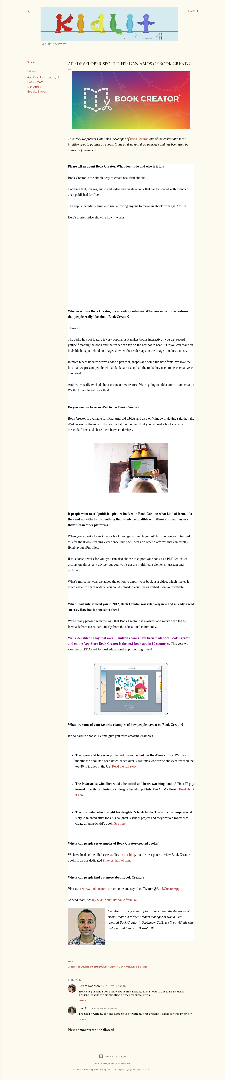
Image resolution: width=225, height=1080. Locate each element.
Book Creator (35, 82)
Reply (82, 1000)
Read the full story (124, 766)
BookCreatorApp (168, 889)
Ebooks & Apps (37, 91)
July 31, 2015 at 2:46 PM (113, 986)
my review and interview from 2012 (115, 900)
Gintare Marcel (122, 1063)
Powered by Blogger (112, 1056)
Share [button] (31, 62)
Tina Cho (84, 1008)
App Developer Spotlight (43, 77)
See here (119, 823)
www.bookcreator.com (97, 889)
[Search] (192, 11)
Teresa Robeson (89, 986)
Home (45, 44)
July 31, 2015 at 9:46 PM (104, 1008)
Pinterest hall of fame (117, 860)
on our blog (127, 855)
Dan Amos (34, 86)
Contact (57, 44)
